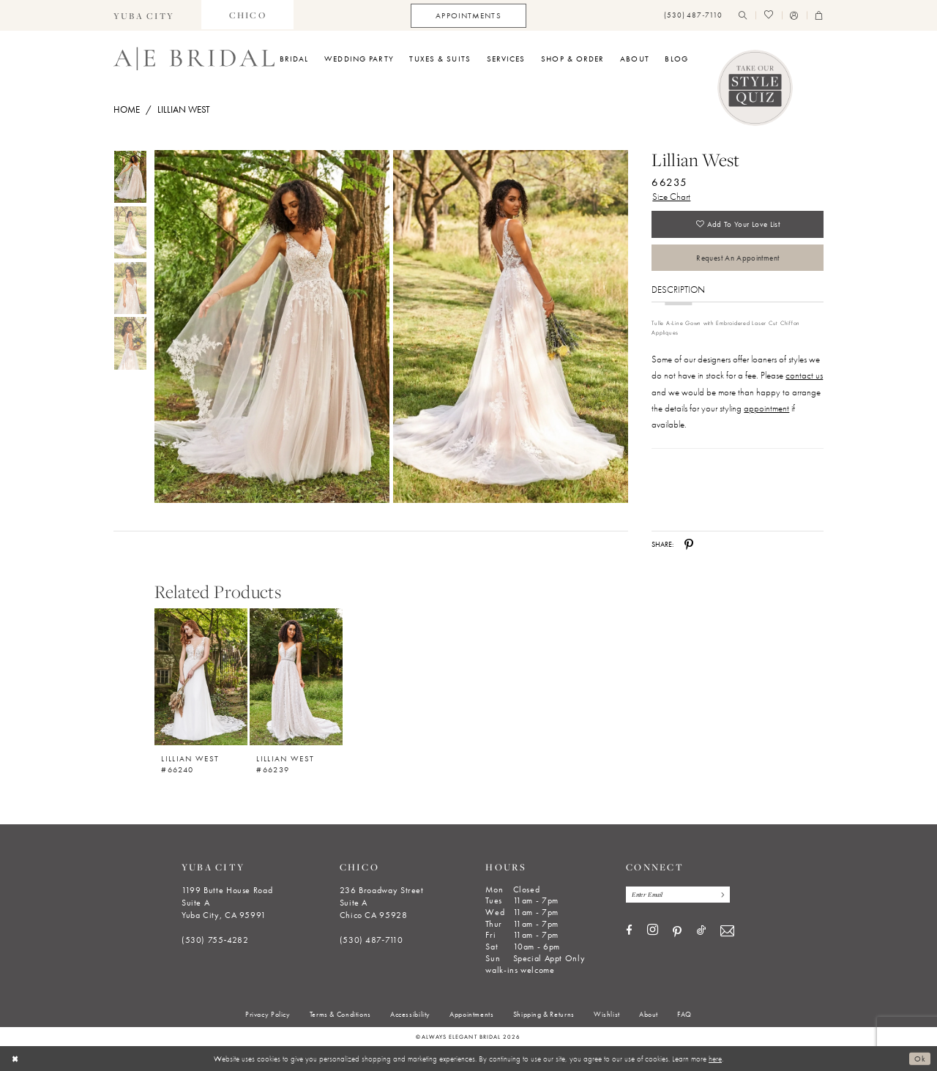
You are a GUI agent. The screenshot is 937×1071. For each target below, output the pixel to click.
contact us (804, 377)
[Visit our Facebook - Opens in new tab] (629, 931)
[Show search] (743, 15)
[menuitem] (144, 15)
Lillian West (183, 109)
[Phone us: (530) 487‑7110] (693, 15)
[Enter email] (680, 895)
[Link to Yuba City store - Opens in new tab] (144, 15)
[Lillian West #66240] (200, 676)
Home (126, 109)
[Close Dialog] (16, 1058)
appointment (766, 410)
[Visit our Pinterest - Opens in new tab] (677, 932)
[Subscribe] (724, 895)
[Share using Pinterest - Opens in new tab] (688, 544)
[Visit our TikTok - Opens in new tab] (701, 931)
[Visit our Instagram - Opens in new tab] (652, 931)
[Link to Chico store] (247, 15)
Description (678, 292)
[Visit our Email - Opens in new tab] (727, 931)
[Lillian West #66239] (296, 676)
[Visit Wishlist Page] (768, 15)
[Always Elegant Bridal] (194, 58)
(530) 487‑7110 (371, 940)
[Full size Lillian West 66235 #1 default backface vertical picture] (511, 327)
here (715, 1058)
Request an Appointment (737, 259)
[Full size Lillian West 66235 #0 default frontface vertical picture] (271, 327)
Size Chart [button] (671, 196)
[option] (201, 686)
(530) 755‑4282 (215, 940)
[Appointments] (468, 16)
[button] (794, 15)
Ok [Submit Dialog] (919, 1058)
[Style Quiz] (755, 88)
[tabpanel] (269, 327)
